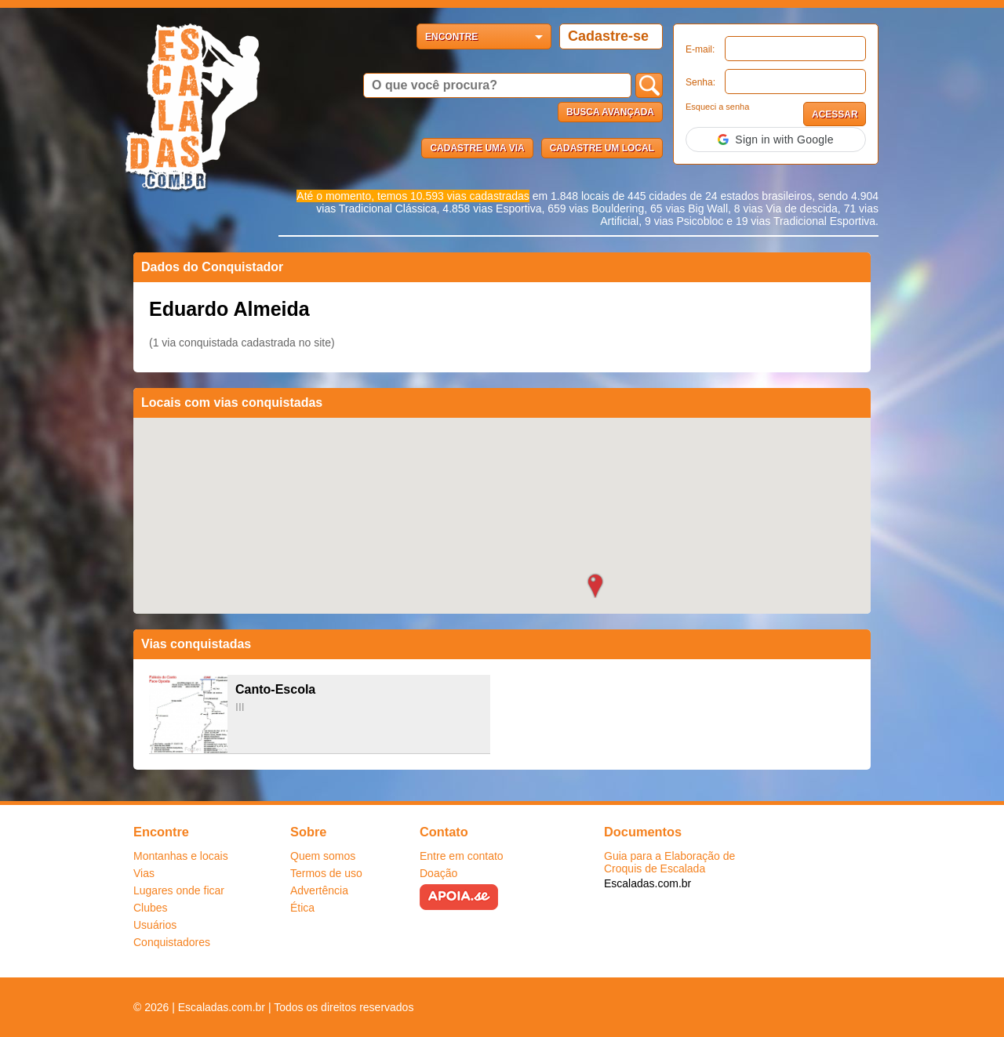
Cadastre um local (602, 148)
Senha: (700, 82)
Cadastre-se (608, 36)
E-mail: (700, 49)
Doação (438, 873)
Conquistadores (171, 942)
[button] (776, 139)
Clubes (150, 907)
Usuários (154, 925)
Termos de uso (326, 873)
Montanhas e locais (180, 856)
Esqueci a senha (717, 106)
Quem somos (322, 856)
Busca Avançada (610, 112)
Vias (144, 873)
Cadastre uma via (477, 148)
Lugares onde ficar (178, 890)
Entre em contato (462, 856)
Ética (302, 907)
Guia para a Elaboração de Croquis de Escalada (669, 862)
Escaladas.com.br (647, 883)
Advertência (319, 890)
